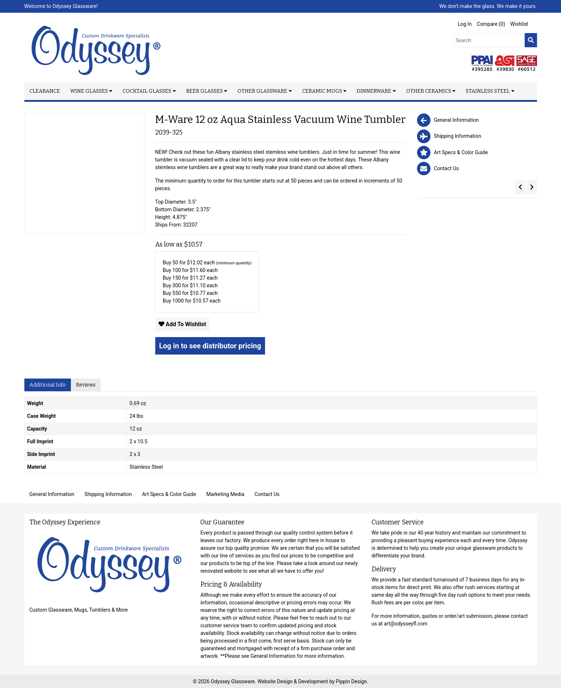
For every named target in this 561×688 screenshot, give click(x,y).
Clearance (44, 91)
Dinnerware (374, 91)
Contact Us (267, 494)
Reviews (86, 385)
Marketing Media (225, 494)
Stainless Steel (488, 91)
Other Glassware (262, 91)
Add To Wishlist (182, 324)
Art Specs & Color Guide (169, 494)
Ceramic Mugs (322, 91)
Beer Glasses (204, 91)
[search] (531, 40)
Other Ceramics (428, 91)
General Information (52, 494)
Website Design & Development (293, 681)
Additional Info (47, 385)
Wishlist (519, 24)
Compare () (491, 24)
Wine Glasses (89, 91)
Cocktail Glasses (147, 91)
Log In (465, 24)
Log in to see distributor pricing (210, 345)
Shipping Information (108, 494)
